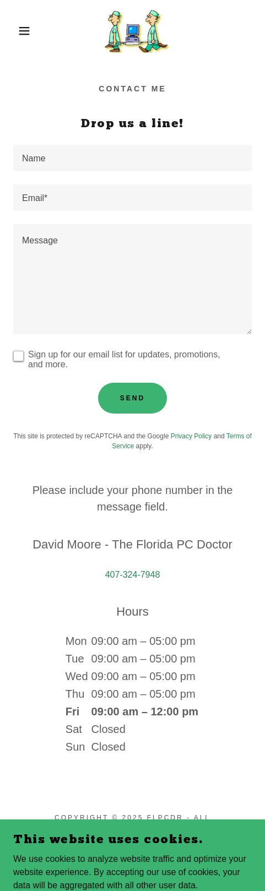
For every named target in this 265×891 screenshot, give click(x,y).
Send (132, 398)
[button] (19, 31)
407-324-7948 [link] (132, 574)
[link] (132, 31)
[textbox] (132, 158)
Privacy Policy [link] (191, 436)
